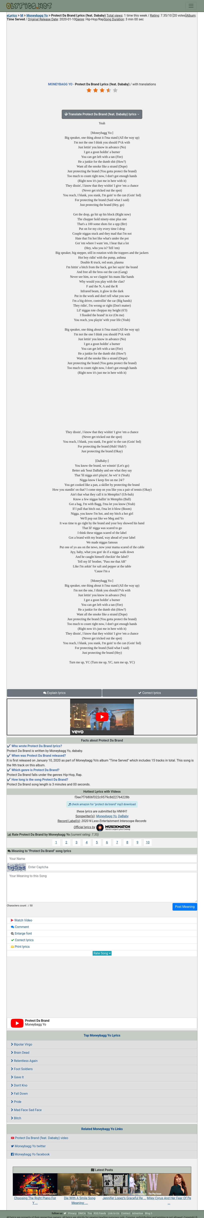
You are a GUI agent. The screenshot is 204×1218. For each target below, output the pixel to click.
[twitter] (65, 1213)
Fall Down (19, 1093)
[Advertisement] (102, 51)
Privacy (72, 1213)
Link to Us (113, 1213)
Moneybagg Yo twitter (28, 1146)
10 (148, 842)
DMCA (82, 1213)
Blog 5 (148, 1213)
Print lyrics (20, 947)
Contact (125, 1213)
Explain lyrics (54, 693)
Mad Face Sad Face (26, 1110)
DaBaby (123, 816)
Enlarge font (21, 933)
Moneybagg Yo (37, 15)
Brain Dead (20, 1053)
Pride (16, 1102)
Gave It (17, 1077)
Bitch (16, 1118)
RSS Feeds (100, 1213)
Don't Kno (19, 1085)
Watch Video (21, 920)
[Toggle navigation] (191, 6)
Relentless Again (24, 1061)
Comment (20, 927)
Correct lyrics (149, 693)
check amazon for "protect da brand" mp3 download (102, 804)
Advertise (137, 1213)
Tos (90, 1213)
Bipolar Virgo (21, 1044)
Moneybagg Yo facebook (30, 1154)
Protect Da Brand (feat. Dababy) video (39, 1138)
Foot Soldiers (22, 1069)
